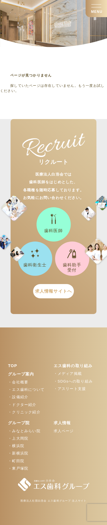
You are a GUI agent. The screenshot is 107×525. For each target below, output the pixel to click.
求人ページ (64, 431)
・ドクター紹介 (22, 405)
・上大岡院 (18, 438)
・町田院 (16, 461)
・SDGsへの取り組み (73, 381)
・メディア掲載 (68, 374)
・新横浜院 (18, 453)
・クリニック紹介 (24, 412)
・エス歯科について (26, 390)
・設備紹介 (18, 397)
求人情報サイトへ (53, 291)
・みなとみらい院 (24, 431)
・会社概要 (18, 382)
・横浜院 (16, 446)
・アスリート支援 (70, 389)
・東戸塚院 (18, 468)
